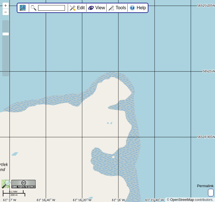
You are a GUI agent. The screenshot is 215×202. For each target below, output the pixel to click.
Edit (81, 7)
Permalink (205, 186)
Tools (121, 7)
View (100, 7)
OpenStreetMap (182, 200)
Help (141, 7)
